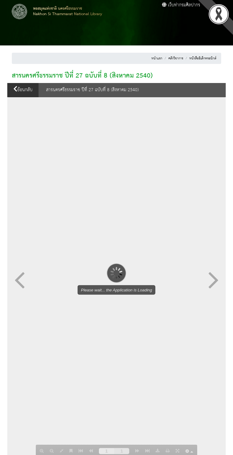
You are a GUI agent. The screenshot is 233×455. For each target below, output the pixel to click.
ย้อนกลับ (22, 90)
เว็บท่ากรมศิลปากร (181, 5)
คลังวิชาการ (175, 58)
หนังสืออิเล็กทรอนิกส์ (202, 58)
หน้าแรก (156, 58)
